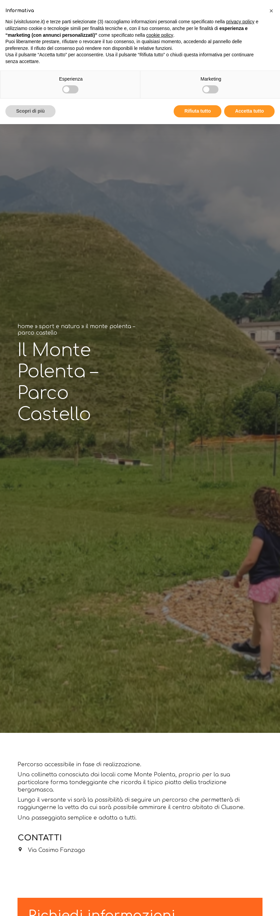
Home (25, 326)
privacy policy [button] (240, 21)
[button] (271, 10)
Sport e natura (59, 326)
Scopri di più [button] (30, 111)
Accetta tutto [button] (249, 111)
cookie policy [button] (159, 35)
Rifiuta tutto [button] (197, 111)
